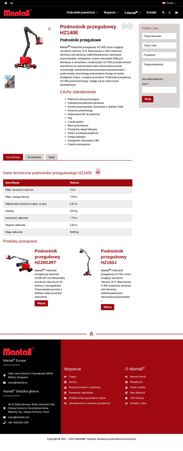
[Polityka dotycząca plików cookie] (85, 396)
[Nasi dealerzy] (135, 391)
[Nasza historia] (135, 375)
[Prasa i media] (135, 385)
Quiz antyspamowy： (159, 85)
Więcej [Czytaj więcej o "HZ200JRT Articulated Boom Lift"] (40, 301)
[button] (175, 3)
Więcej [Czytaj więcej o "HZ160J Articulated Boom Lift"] (107, 305)
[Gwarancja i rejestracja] (78, 391)
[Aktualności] (134, 380)
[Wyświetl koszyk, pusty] (176, 13)
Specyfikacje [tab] (13, 157)
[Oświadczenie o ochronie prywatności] (87, 401)
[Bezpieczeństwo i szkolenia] (82, 385)
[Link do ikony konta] (169, 12)
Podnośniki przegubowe (80, 40)
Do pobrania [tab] (34, 157)
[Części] (70, 375)
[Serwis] (70, 380)
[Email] (12, 3)
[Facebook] (6, 3)
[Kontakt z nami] (135, 401)
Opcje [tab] (51, 157)
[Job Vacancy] (134, 396)
